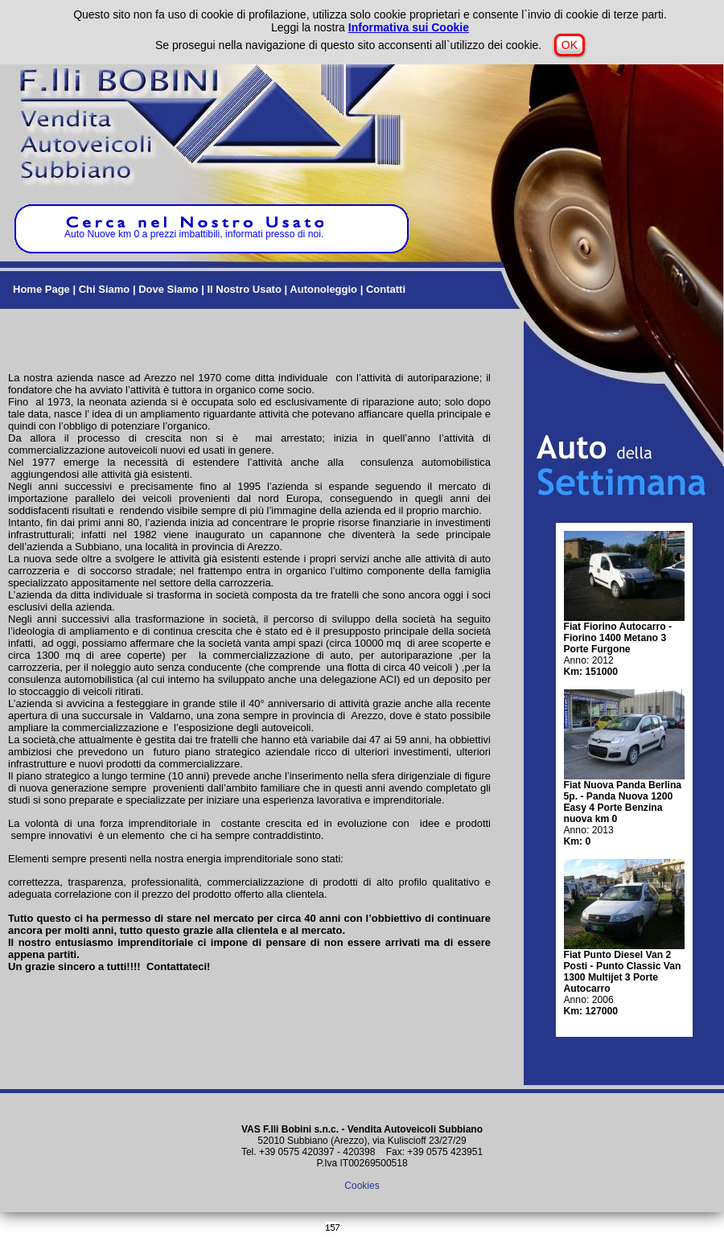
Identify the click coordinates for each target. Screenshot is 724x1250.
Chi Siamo (104, 289)
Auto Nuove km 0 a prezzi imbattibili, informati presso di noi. (193, 230)
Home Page (41, 289)
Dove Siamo (168, 289)
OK (570, 45)
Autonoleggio (323, 289)
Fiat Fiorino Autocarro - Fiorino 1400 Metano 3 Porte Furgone (618, 638)
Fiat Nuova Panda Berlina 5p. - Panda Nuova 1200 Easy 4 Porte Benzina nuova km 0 (623, 801)
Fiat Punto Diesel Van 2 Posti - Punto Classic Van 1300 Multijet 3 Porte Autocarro (622, 971)
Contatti (385, 289)
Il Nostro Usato (244, 289)
